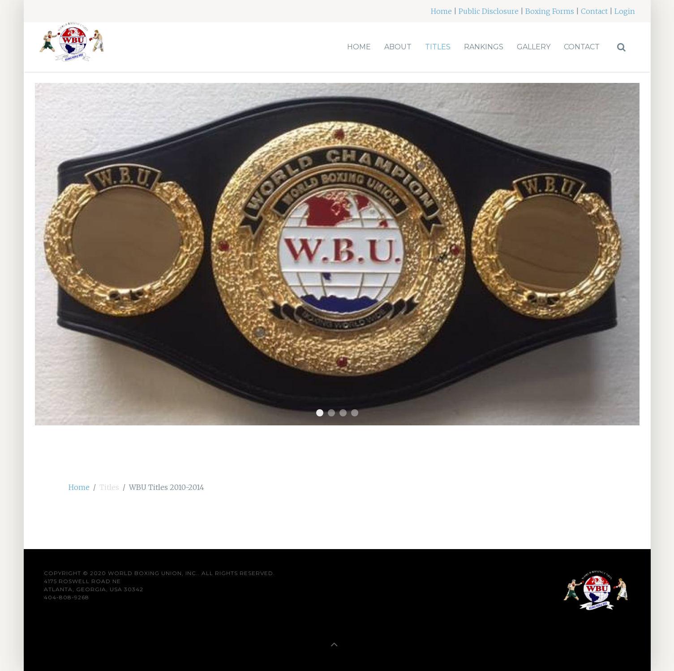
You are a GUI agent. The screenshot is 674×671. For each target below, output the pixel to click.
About (398, 47)
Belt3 (343, 412)
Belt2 (331, 412)
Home (441, 11)
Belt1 (319, 412)
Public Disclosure (489, 11)
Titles (438, 47)
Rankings (483, 47)
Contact (594, 11)
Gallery (533, 47)
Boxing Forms (549, 11)
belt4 (354, 412)
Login (624, 11)
